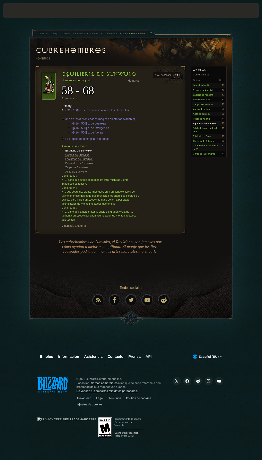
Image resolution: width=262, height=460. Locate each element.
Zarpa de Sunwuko (76, 167)
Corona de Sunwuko (77, 154)
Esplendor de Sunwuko (79, 163)
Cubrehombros (70, 50)
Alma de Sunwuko (76, 171)
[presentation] (16, 10)
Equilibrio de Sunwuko (78, 150)
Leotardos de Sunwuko (79, 158)
